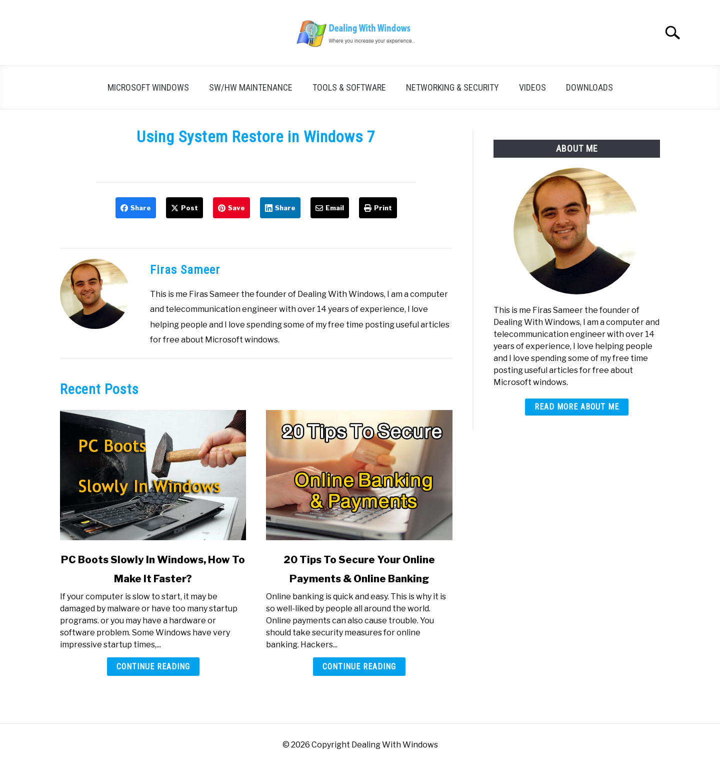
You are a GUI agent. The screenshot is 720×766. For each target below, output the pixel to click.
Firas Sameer (185, 270)
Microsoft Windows (148, 87)
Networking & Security (452, 87)
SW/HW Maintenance (250, 87)
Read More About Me (576, 407)
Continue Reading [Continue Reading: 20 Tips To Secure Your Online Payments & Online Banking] (359, 666)
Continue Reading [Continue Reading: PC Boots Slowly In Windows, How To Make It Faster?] (153, 666)
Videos (532, 87)
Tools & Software (349, 87)
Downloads (589, 87)
